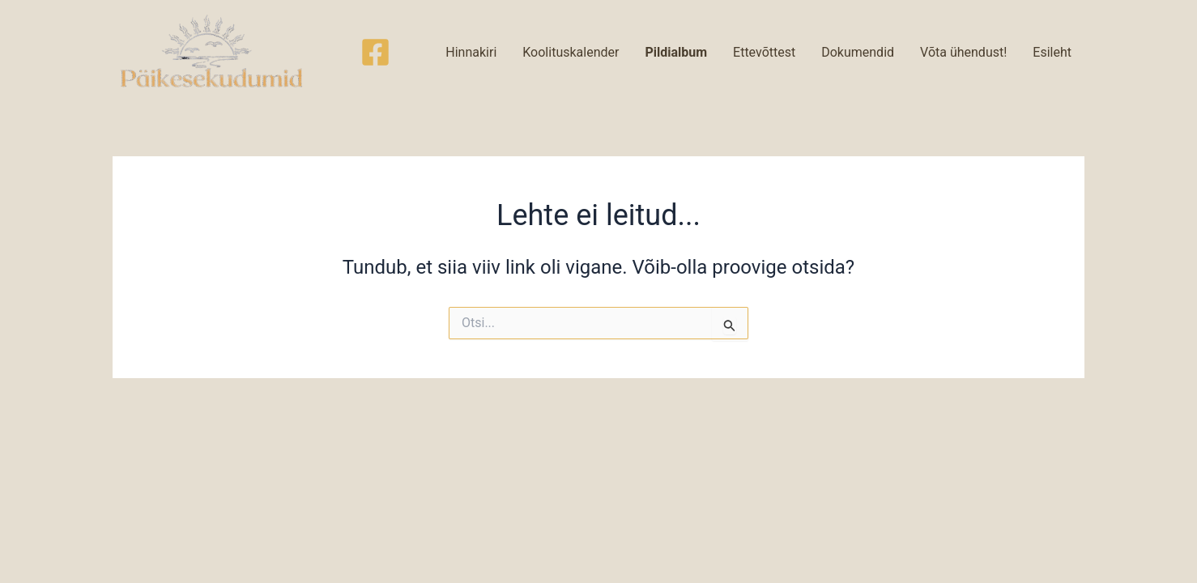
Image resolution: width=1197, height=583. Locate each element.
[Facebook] (375, 52)
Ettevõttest (764, 52)
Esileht (1052, 52)
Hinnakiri (470, 52)
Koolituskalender (570, 52)
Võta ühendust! (963, 52)
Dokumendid (857, 52)
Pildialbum (676, 52)
